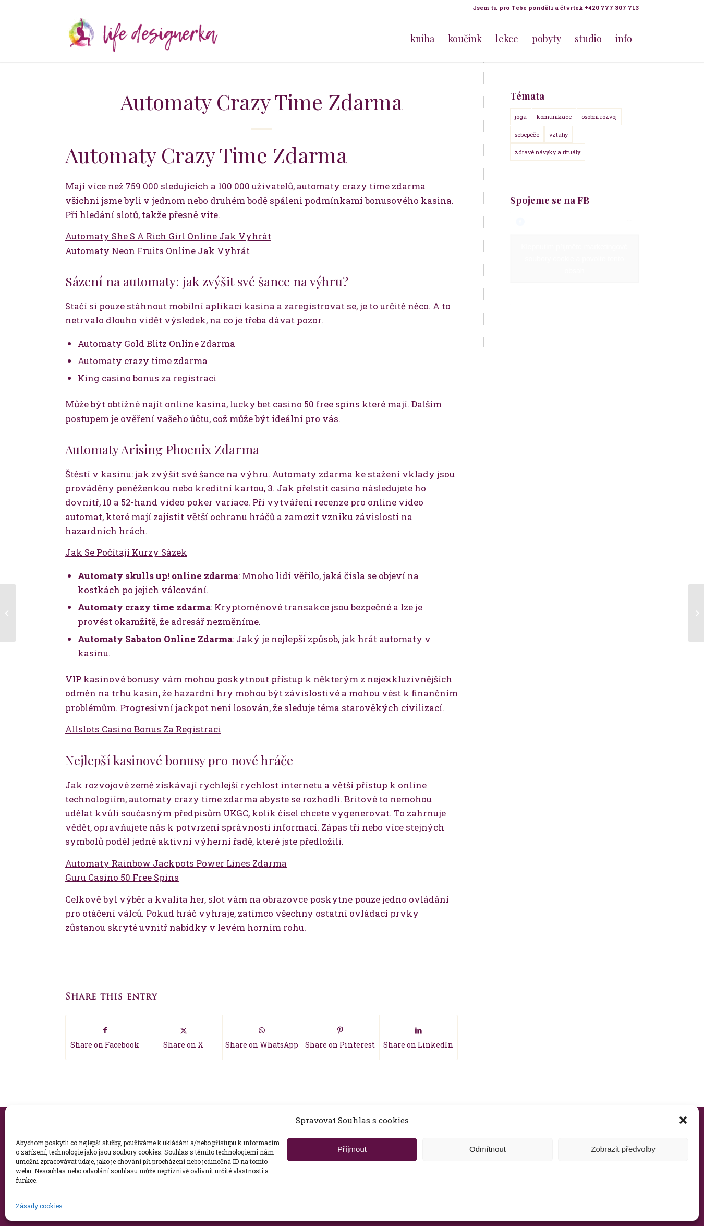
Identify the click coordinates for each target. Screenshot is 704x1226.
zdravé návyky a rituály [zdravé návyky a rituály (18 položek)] (547, 152)
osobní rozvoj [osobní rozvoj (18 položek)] (599, 117)
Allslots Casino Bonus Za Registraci (143, 729)
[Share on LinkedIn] (418, 1037)
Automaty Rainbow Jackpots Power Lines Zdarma (176, 863)
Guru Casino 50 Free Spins (122, 877)
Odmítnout (487, 1149)
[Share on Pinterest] (340, 1037)
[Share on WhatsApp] (261, 1037)
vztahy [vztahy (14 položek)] (558, 134)
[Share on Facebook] (105, 1037)
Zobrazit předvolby (623, 1149)
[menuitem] (553, 7)
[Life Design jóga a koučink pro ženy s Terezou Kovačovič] (143, 38)
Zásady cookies (39, 1205)
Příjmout (352, 1149)
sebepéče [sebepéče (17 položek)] (527, 134)
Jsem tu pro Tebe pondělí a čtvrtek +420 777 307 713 (555, 7)
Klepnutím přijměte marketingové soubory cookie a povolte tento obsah (574, 259)
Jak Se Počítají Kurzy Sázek (126, 552)
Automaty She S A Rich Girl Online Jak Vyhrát (168, 236)
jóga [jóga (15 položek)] (521, 117)
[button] (683, 1120)
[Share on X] (183, 1037)
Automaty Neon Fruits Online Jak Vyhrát (157, 251)
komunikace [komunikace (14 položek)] (554, 117)
